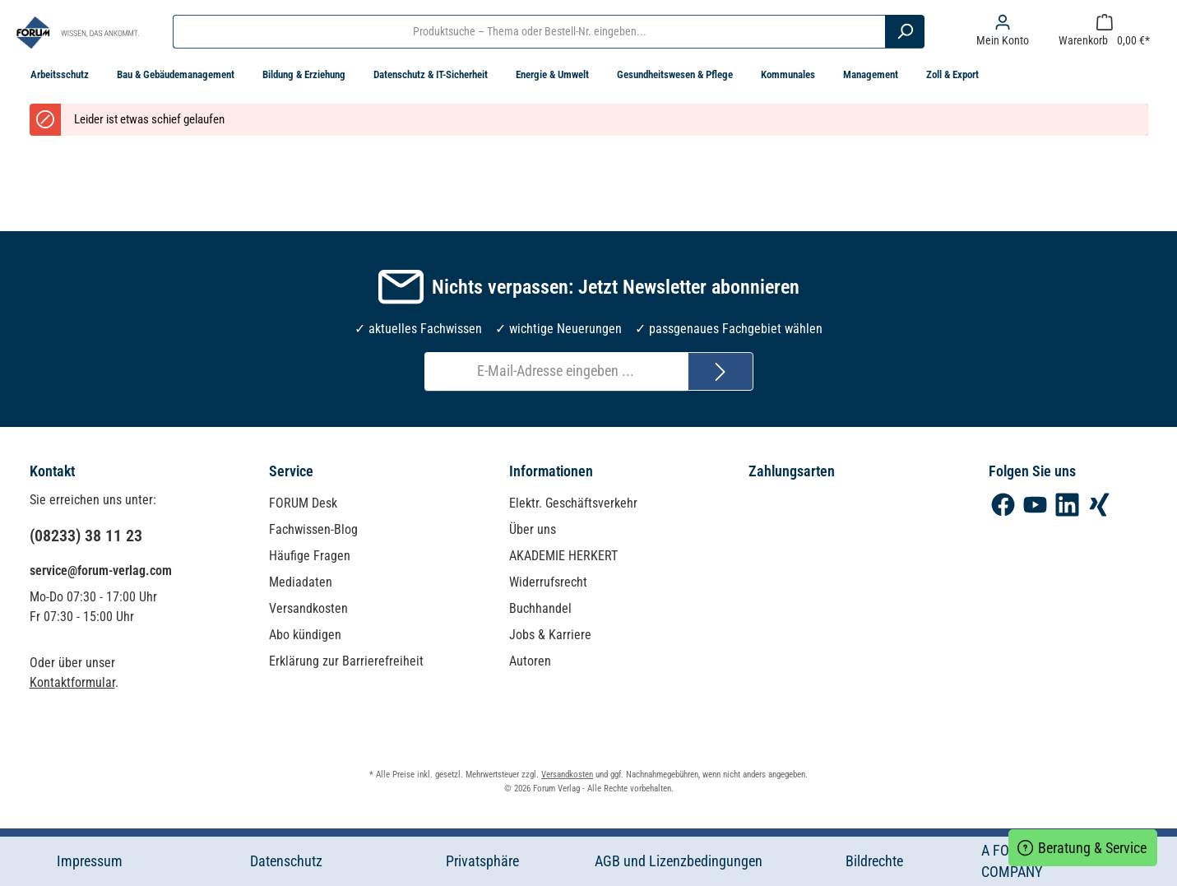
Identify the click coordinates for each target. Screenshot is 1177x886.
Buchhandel (540, 608)
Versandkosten (308, 608)
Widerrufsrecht (548, 582)
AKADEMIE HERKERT (563, 556)
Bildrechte (874, 861)
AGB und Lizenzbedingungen (678, 861)
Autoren (530, 661)
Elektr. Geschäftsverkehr (573, 503)
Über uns (532, 529)
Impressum (90, 861)
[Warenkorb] (1104, 31)
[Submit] (720, 371)
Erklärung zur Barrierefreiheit (346, 661)
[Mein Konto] (1003, 31)
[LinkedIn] (1067, 504)
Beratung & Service (1083, 846)
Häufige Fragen (309, 556)
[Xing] (1099, 504)
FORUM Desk (303, 503)
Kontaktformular (72, 682)
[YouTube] (1035, 504)
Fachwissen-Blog (313, 529)
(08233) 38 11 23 (86, 535)
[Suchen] (904, 31)
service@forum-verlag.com (101, 570)
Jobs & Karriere (550, 634)
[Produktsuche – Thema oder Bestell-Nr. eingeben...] (529, 31)
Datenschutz (286, 861)
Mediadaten (300, 582)
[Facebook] (1003, 504)
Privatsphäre (482, 861)
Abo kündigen (305, 634)
